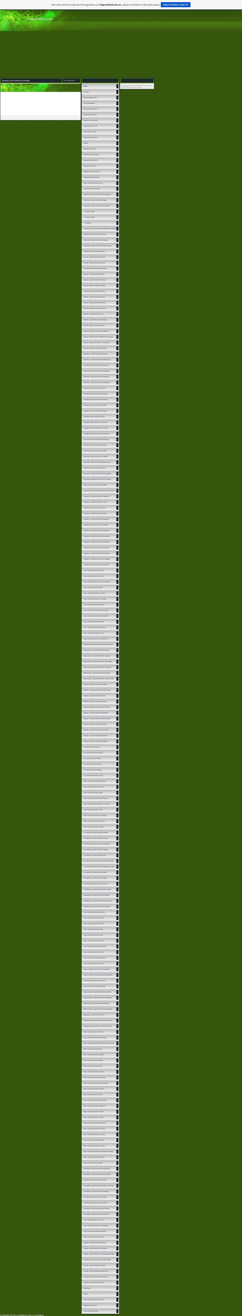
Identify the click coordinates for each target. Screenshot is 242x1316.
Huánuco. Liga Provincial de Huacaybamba (97, 718)
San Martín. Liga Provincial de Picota (95, 1197)
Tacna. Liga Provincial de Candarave (94, 1231)
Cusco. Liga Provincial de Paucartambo (95, 616)
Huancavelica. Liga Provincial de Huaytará (96, 673)
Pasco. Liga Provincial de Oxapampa (94, 1037)
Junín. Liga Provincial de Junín (93, 810)
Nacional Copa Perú (89, 166)
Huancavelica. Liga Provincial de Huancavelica (98, 644)
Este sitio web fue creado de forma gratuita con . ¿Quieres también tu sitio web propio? (121, 4)
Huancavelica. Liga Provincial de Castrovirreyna (98, 678)
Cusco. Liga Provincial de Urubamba (94, 599)
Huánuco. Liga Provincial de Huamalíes (95, 713)
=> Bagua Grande (88, 211)
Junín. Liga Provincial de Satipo (93, 827)
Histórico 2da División (90, 137)
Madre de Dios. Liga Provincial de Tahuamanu (97, 1009)
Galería (85, 143)
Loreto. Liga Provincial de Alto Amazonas (96, 969)
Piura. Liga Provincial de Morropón (94, 1077)
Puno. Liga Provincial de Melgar (93, 1140)
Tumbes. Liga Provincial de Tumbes (94, 1242)
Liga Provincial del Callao (91, 189)
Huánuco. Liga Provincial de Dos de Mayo (96, 707)
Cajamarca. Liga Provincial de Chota (94, 513)
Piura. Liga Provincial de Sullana (93, 1054)
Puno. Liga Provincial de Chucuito (94, 1134)
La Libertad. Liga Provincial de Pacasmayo (96, 844)
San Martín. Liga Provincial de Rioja (94, 1180)
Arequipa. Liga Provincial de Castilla (94, 405)
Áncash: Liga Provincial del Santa (94, 251)
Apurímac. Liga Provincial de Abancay (95, 354)
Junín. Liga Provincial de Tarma (93, 787)
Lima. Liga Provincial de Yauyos (93, 941)
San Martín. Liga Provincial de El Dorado (96, 1208)
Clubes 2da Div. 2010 (90, 126)
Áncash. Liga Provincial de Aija (93, 314)
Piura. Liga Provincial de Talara (93, 1060)
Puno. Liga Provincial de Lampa (93, 1117)
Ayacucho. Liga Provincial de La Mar (95, 451)
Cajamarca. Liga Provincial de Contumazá (96, 542)
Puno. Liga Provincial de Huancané (94, 1123)
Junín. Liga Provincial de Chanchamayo (95, 798)
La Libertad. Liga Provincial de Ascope (95, 838)
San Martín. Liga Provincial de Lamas (95, 1203)
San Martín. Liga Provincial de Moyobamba (97, 1174)
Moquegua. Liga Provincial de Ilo (93, 1015)
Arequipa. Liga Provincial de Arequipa (95, 394)
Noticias (86, 92)
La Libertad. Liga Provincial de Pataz (95, 872)
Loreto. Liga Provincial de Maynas (94, 958)
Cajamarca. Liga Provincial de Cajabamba (96, 530)
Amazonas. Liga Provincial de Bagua (94, 200)
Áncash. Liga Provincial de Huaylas (94, 302)
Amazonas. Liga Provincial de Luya (94, 234)
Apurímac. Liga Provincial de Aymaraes (95, 365)
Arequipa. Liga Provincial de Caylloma (95, 399)
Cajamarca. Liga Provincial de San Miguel (96, 559)
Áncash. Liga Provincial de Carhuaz (94, 280)
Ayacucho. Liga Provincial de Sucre (94, 468)
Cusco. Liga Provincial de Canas (93, 633)
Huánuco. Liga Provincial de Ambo (94, 696)
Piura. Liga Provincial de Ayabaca (93, 1089)
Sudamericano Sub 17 (90, 1305)
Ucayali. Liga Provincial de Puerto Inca (95, 1277)
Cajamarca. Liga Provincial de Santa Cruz (96, 547)
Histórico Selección (89, 149)
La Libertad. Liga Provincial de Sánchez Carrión (98, 861)
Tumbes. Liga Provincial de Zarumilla (95, 1248)
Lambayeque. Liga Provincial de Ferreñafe (96, 906)
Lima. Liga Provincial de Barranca (94, 912)
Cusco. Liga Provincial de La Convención (96, 582)
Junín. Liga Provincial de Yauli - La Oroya (96, 804)
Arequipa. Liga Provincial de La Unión (95, 428)
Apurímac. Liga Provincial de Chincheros (96, 377)
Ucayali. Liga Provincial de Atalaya (94, 1265)
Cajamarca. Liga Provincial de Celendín (95, 525)
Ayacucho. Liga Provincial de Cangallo (95, 456)
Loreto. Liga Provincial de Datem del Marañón (98, 975)
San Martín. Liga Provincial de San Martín (96, 1168)
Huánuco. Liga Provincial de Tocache (95, 724)
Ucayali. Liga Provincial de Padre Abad (95, 1271)
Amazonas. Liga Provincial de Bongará (95, 240)
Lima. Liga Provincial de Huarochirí (94, 946)
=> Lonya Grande (88, 217)
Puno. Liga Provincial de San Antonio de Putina (98, 1151)
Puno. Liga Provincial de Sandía (93, 1111)
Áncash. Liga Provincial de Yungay (94, 285)
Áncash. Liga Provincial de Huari (93, 274)
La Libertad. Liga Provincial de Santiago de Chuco (99, 866)
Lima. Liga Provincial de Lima (93, 183)
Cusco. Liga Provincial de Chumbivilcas (95, 639)
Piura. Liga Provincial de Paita (92, 1066)
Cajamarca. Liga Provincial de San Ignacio (96, 553)
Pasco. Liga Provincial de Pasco (93, 1032)
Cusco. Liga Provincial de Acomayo (94, 627)
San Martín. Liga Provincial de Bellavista (96, 1214)
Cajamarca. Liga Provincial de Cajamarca (96, 496)
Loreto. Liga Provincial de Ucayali (94, 980)
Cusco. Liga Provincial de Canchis (94, 593)
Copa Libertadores (89, 103)
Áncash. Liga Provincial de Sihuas (94, 297)
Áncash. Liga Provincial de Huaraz (94, 257)
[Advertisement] (121, 54)
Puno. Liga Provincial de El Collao (94, 1129)
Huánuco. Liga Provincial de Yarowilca (95, 735)
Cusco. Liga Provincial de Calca (93, 576)
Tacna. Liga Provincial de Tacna (93, 1220)
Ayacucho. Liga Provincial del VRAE (95, 485)
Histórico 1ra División (90, 120)
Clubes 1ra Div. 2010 (90, 114)
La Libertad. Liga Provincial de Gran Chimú (97, 889)
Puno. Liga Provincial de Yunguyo (94, 1157)
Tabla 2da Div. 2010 (89, 132)
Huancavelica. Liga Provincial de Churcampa (97, 661)
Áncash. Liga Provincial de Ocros (93, 325)
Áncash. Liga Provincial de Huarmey (94, 268)
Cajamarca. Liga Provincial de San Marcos (96, 536)
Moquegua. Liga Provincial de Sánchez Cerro (97, 1026)
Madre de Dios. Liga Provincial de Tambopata (97, 998)
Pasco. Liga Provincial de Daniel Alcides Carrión (98, 1043)
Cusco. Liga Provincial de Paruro (93, 622)
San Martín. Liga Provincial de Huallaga (95, 1191)
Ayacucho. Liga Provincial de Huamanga (96, 439)
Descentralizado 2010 (90, 109)
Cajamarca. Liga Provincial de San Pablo (96, 565)
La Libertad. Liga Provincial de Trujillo (95, 832)
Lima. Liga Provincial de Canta (93, 935)
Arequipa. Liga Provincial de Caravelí (95, 422)
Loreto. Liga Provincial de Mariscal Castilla (97, 992)
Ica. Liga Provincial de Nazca (92, 764)
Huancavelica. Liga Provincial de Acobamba (97, 667)
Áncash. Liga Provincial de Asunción (94, 348)
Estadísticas (87, 1288)
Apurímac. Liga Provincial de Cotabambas (96, 382)
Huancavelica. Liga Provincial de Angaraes (96, 656)
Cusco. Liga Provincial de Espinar (94, 604)
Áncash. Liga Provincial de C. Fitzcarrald (96, 342)
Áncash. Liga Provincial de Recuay (94, 291)
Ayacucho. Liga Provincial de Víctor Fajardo (97, 479)
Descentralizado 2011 (90, 97)
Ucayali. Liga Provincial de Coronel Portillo (97, 1260)
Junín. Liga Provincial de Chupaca (94, 821)
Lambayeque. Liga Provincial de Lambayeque (97, 901)
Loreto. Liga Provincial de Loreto (93, 963)
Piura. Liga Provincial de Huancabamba (95, 1083)
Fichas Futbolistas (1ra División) (93, 1299)
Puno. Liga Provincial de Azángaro (94, 1106)
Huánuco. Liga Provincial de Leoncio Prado (97, 690)
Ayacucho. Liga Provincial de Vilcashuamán (97, 473)
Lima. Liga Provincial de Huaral (93, 923)
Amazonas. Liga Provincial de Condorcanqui (97, 246)
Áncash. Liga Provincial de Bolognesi (95, 320)
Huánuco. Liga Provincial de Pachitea (95, 701)
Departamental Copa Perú (91, 177)
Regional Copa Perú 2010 (91, 171)
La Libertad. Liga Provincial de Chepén (95, 849)
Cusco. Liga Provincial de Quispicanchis (96, 610)
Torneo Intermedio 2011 (90, 1311)
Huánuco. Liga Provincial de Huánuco (95, 684)
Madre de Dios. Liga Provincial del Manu (96, 1003)
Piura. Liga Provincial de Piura (93, 1049)
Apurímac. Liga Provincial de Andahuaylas (96, 359)
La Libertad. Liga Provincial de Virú (94, 855)
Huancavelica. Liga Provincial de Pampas (96, 650)
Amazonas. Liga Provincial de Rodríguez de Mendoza (100, 228)
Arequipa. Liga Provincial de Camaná (95, 411)
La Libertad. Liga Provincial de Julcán (95, 878)
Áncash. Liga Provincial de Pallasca (94, 308)
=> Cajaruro (87, 223)
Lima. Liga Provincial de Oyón (93, 929)
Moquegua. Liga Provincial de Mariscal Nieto (97, 1020)
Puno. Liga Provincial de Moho (93, 1163)
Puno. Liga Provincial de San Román (94, 1100)
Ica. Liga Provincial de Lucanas (93, 775)
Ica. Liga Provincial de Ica (91, 747)
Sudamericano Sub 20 (90, 160)
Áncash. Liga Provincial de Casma (94, 263)
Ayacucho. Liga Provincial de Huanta (95, 445)
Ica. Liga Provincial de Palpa (92, 770)
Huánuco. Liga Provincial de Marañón (95, 741)
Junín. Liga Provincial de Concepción (95, 815)
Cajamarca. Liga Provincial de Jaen (94, 508)
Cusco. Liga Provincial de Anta (93, 587)
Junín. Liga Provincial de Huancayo (94, 781)
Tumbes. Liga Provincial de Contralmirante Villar (98, 1254)
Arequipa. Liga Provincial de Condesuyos (96, 434)
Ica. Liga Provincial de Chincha (93, 753)
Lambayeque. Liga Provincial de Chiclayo (96, 895)
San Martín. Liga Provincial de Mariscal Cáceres (98, 1186)
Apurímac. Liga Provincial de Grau (94, 388)
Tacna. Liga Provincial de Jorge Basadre (95, 1225)
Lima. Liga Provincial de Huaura (93, 918)
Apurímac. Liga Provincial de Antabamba (96, 371)
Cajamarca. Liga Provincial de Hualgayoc (96, 519)
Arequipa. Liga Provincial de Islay (94, 416)
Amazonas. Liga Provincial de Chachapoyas (97, 194)
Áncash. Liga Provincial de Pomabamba (95, 331)
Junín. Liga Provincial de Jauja (93, 792)
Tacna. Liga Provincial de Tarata (93, 1237)
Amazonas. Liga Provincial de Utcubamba (96, 206)
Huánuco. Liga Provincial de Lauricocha (95, 730)
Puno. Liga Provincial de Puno (92, 1094)
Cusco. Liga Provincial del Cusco (93, 570)
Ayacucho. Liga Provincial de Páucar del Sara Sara (99, 490)
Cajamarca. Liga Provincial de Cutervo (95, 502)
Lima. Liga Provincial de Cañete (93, 952)
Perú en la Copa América (91, 154)
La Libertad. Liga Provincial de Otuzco (95, 884)
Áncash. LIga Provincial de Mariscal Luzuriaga (98, 337)
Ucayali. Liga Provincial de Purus (93, 1282)
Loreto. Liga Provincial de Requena (94, 986)
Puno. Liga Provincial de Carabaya (94, 1146)
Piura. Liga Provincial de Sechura (93, 1072)
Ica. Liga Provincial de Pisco (92, 758)
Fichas (85, 1294)
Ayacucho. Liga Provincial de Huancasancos (97, 462)
